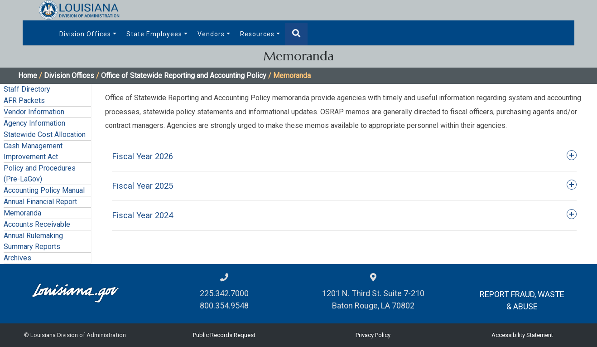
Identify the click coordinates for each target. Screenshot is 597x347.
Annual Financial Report (40, 201)
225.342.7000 (224, 293)
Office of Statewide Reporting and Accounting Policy (183, 75)
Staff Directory (27, 89)
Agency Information (34, 123)
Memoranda (22, 213)
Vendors (211, 34)
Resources (257, 34)
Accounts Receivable (37, 224)
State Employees (154, 34)
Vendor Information (34, 112)
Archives (17, 258)
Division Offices (85, 34)
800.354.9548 (224, 305)
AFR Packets (24, 100)
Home (27, 75)
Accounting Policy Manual (44, 190)
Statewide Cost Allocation (45, 134)
